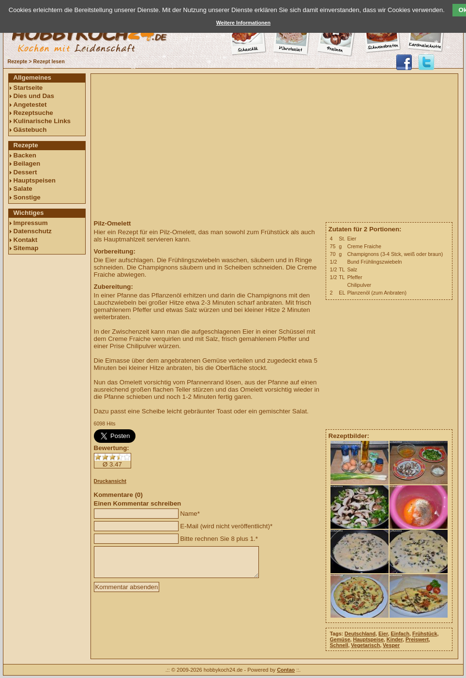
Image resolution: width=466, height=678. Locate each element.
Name (188, 513)
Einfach (400, 633)
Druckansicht (110, 481)
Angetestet (30, 104)
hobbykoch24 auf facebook (404, 62)
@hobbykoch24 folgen (426, 62)
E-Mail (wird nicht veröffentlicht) (225, 526)
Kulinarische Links (42, 121)
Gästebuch (30, 129)
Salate (23, 188)
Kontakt (26, 239)
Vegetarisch (365, 645)
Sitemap (26, 248)
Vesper (391, 645)
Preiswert (417, 639)
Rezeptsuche (33, 112)
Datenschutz (33, 231)
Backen (25, 155)
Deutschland (360, 633)
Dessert (25, 172)
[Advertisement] (47, 404)
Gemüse (340, 639)
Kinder (395, 639)
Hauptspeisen (35, 180)
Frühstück (424, 633)
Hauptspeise (368, 639)
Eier (383, 633)
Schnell (339, 645)
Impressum (31, 222)
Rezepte (18, 61)
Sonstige (27, 197)
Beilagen (27, 163)
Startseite (28, 87)
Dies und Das (34, 95)
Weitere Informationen (243, 23)
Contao (286, 670)
